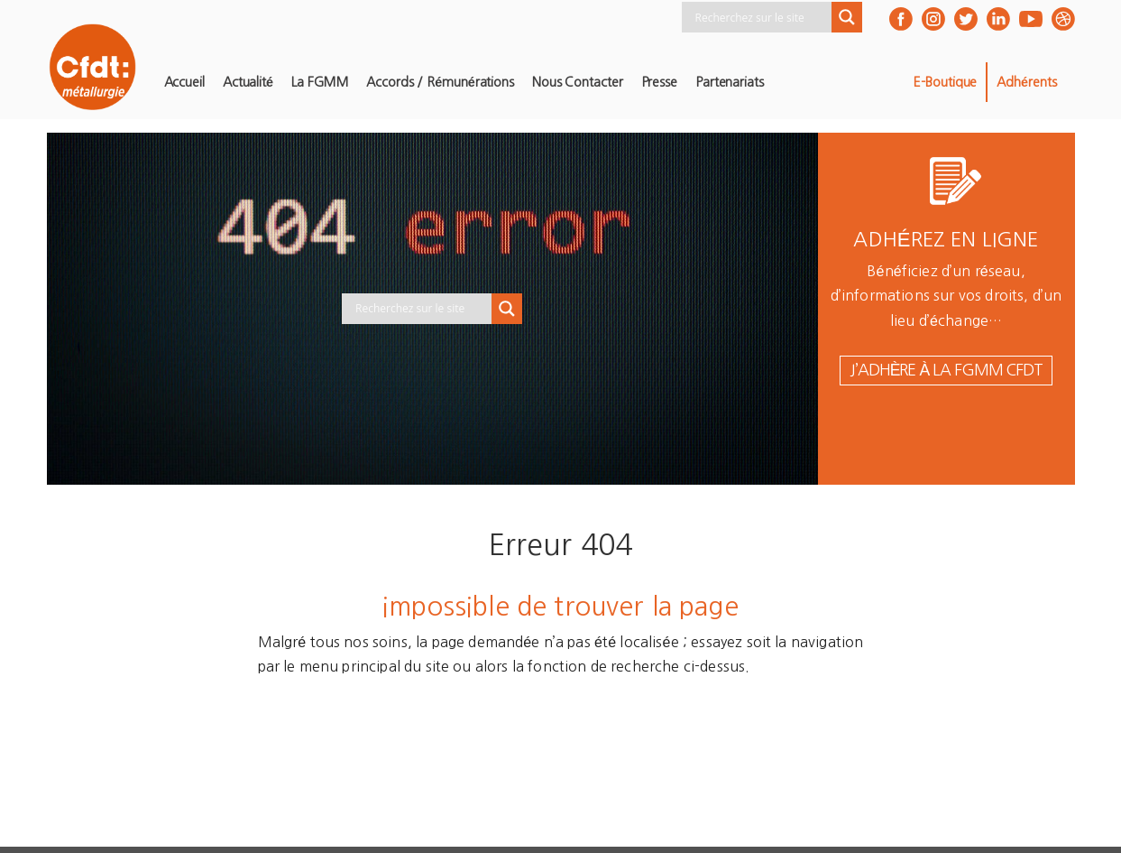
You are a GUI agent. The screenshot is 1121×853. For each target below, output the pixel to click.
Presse (659, 82)
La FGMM (319, 82)
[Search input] (761, 17)
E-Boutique (945, 82)
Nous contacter (577, 82)
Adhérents (1026, 82)
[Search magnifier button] (847, 17)
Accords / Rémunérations (440, 82)
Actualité (248, 82)
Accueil (184, 82)
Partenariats (729, 82)
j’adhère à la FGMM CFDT (946, 370)
